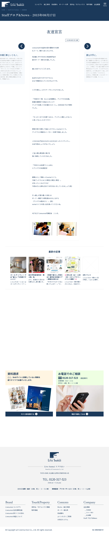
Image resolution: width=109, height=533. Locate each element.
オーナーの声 (63, 4)
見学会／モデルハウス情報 (41, 507)
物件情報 (89, 4)
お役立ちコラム (62, 519)
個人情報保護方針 (98, 530)
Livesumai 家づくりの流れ (14, 513)
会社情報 (87, 507)
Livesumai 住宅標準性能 (13, 510)
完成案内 (54, 4)
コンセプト (38, 4)
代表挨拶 (88, 510)
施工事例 (47, 4)
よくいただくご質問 (64, 516)
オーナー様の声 (62, 510)
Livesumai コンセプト (13, 507)
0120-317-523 (57, 479)
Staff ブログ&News (90, 518)
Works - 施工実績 (63, 507)
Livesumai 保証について (13, 516)
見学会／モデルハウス (77, 4)
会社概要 (97, 4)
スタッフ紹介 (89, 512)
